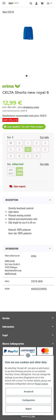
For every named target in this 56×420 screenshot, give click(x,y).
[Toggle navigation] (3, 2)
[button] (32, 3)
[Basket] (42, 3)
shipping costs (31, 107)
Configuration (28, 400)
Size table (44, 137)
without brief (20, 171)
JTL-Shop (32, 416)
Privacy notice (41, 384)
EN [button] (48, 3)
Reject (29, 409)
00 (11, 143)
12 (37, 156)
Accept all (28, 391)
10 (19, 156)
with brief (11, 171)
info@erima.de (10, 273)
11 (28, 156)
